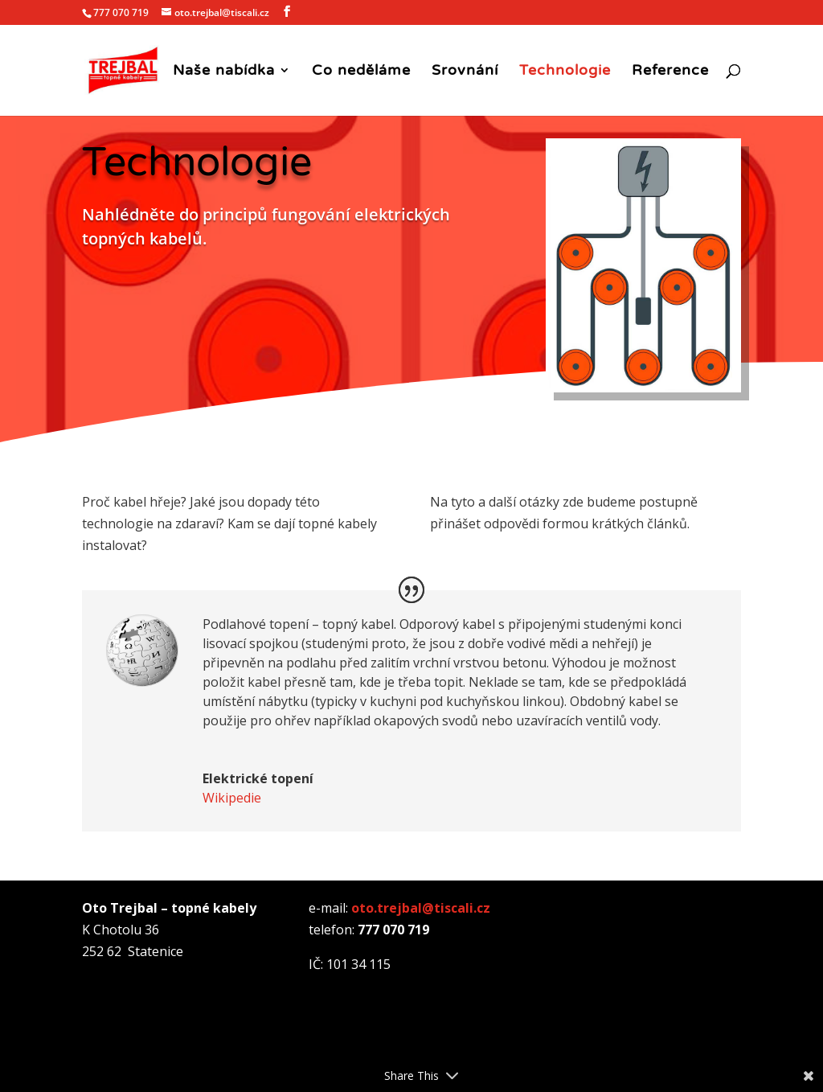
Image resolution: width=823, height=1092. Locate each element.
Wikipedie (232, 798)
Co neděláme (361, 71)
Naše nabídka (224, 71)
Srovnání (465, 71)
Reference (670, 71)
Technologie (565, 71)
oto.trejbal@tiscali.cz (420, 908)
